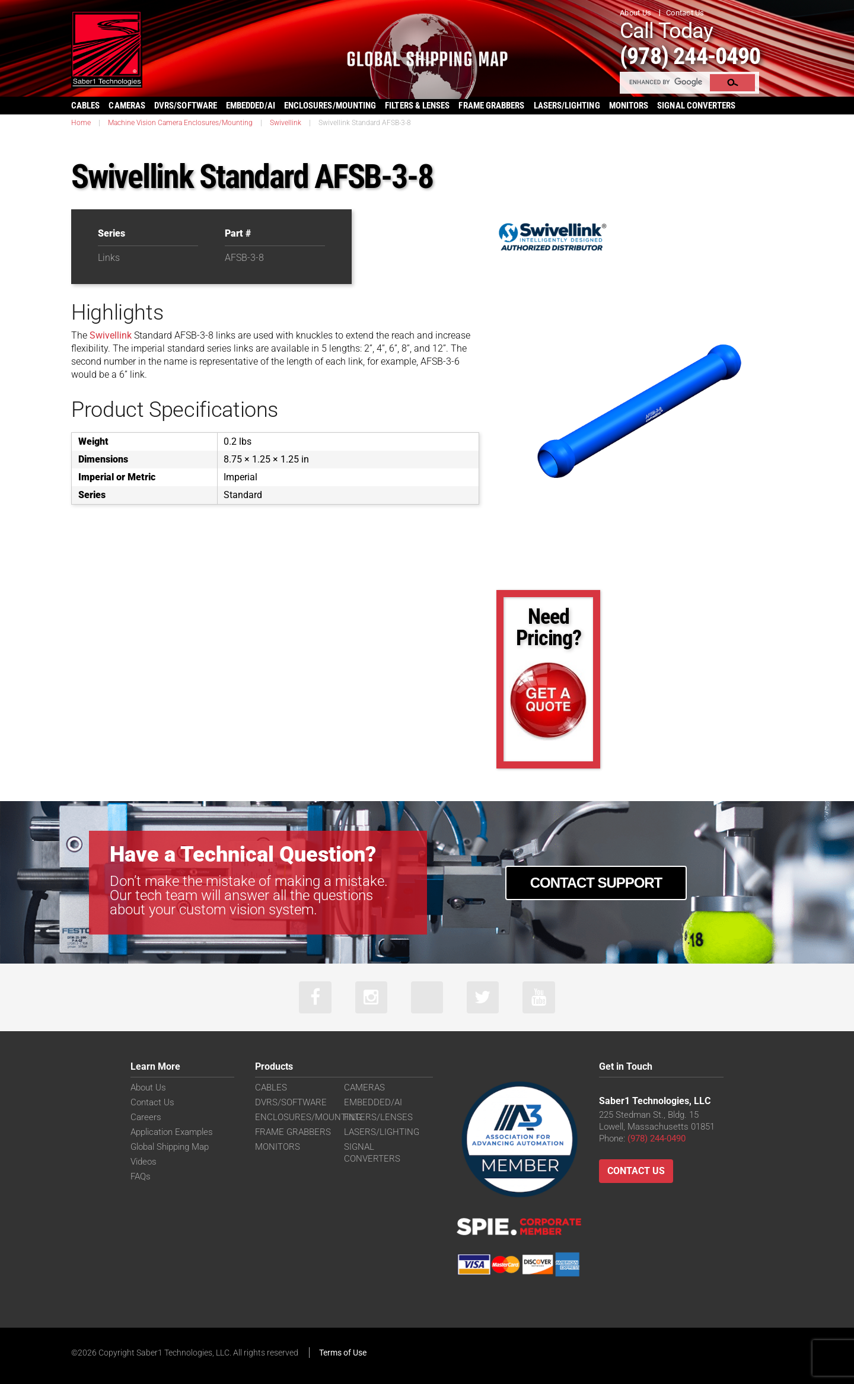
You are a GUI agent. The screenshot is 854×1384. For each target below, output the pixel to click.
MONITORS (629, 105)
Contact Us (685, 12)
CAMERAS (127, 105)
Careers (145, 1117)
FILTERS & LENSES (417, 105)
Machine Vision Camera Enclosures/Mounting (180, 122)
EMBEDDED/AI (250, 105)
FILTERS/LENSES (378, 1117)
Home (81, 122)
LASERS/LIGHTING (567, 105)
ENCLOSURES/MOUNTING (308, 1117)
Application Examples (171, 1132)
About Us (635, 12)
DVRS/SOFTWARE (185, 105)
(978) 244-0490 (694, 55)
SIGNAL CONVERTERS (696, 105)
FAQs (140, 1176)
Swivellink (285, 122)
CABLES (85, 105)
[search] (665, 82)
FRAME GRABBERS (491, 105)
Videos (143, 1161)
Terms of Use (343, 1352)
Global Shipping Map (169, 1146)
